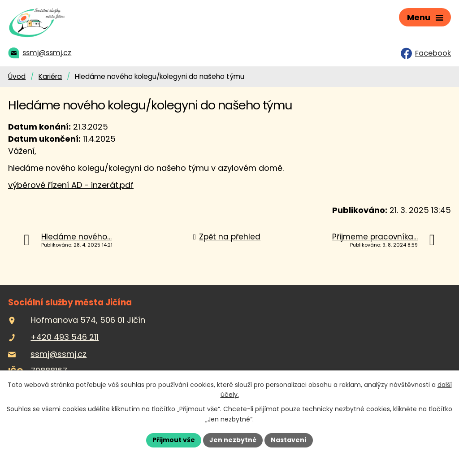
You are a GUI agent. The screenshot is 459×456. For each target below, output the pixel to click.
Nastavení (289, 439)
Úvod (17, 76)
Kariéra (50, 76)
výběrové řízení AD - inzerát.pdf (71, 185)
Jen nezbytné (232, 439)
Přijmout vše (173, 439)
